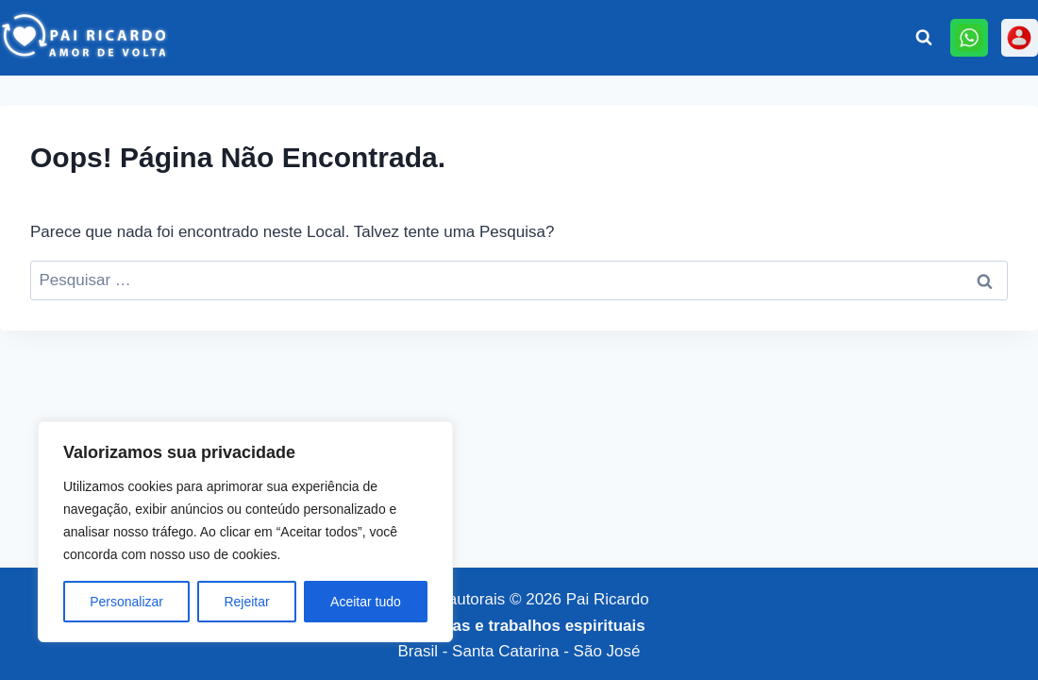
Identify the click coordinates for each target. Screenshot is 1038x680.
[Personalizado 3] (1019, 37)
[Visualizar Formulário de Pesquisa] (924, 38)
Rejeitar (246, 601)
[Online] (968, 37)
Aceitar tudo (365, 601)
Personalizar (126, 601)
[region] (245, 531)
